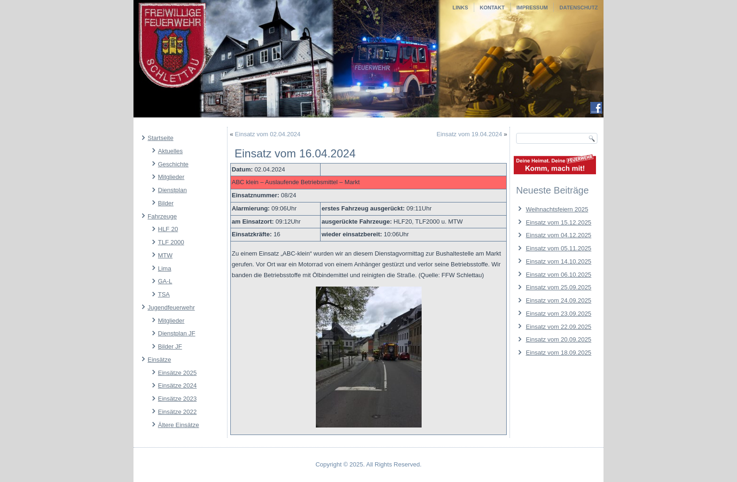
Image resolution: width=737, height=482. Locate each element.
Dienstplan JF (176, 333)
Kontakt (492, 7)
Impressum (532, 7)
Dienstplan (172, 190)
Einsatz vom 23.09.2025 (558, 313)
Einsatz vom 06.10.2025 (558, 274)
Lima (164, 268)
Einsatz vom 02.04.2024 (267, 134)
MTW (165, 255)
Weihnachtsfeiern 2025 (557, 209)
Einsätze (159, 359)
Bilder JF (170, 346)
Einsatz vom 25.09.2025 (558, 287)
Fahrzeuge (162, 216)
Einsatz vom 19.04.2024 (469, 134)
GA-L (165, 281)
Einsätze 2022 (177, 411)
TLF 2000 (171, 242)
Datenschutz (578, 7)
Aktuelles (170, 151)
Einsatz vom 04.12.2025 (558, 235)
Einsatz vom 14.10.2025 (558, 261)
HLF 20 (168, 229)
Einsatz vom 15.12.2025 (558, 222)
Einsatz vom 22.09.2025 (558, 326)
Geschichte (173, 164)
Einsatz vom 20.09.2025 (558, 339)
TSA (164, 294)
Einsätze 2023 (177, 398)
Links (460, 7)
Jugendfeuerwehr (171, 307)
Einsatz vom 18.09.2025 (558, 352)
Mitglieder (171, 176)
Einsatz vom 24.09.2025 (558, 300)
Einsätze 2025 (177, 372)
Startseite (160, 137)
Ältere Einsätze (178, 424)
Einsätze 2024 (177, 385)
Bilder (165, 203)
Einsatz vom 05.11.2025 (558, 248)
